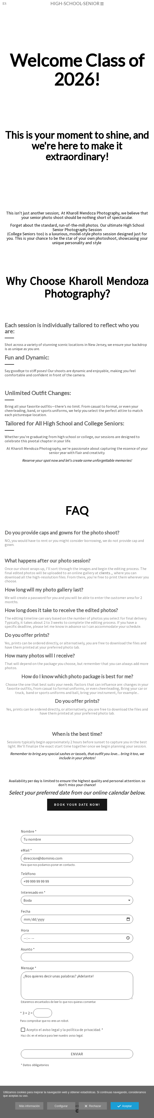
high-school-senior (77, 3)
